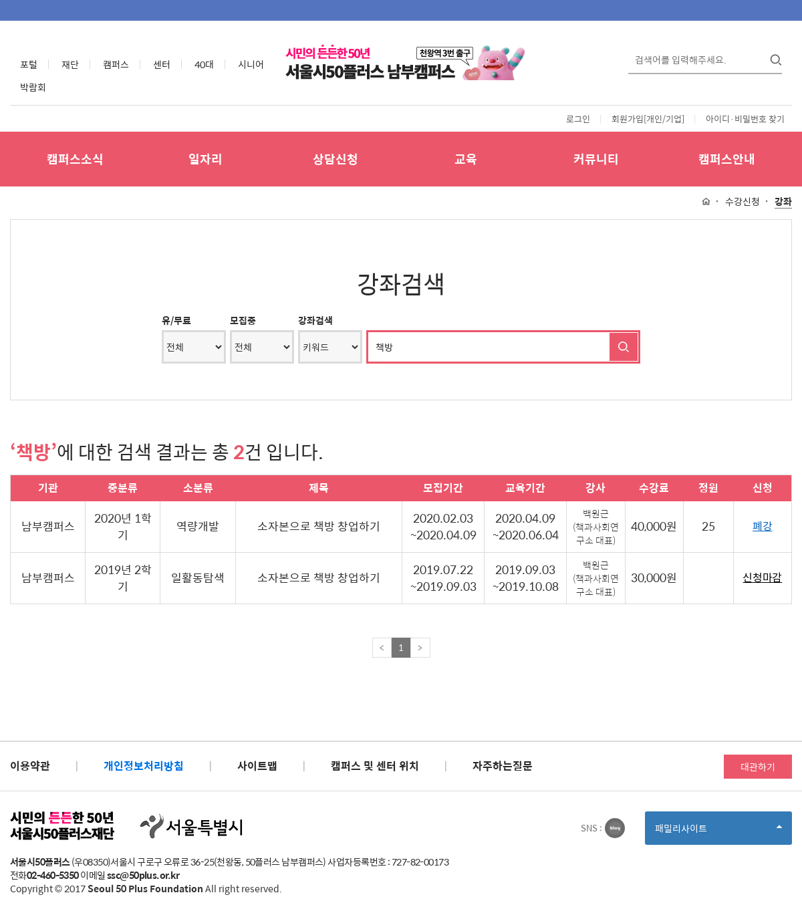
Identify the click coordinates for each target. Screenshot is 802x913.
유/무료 (176, 320)
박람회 (33, 87)
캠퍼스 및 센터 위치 (375, 765)
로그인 (578, 119)
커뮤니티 (596, 159)
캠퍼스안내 (726, 159)
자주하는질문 (503, 765)
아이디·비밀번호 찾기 (745, 119)
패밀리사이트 (718, 832)
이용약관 (30, 765)
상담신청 (335, 159)
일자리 (205, 159)
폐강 (762, 526)
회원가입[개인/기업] (648, 119)
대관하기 (758, 766)
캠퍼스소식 (75, 159)
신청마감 (762, 577)
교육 (465, 159)
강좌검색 (315, 320)
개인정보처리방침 (144, 765)
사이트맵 (257, 765)
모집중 (243, 320)
